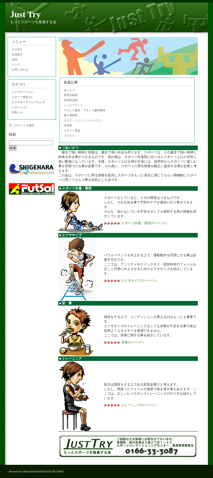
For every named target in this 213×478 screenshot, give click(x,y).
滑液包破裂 (71, 95)
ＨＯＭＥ (17, 49)
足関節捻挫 (71, 100)
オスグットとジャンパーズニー (83, 120)
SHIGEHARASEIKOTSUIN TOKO (43, 471)
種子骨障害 (71, 115)
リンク (16, 64)
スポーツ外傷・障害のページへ (135, 223)
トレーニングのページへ (130, 405)
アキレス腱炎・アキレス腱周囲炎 (84, 110)
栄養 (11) (17, 112)
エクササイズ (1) (22, 91)
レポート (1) (19, 107)
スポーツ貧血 (72, 130)
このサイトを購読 (23, 125)
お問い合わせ (20, 69)
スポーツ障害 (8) (22, 97)
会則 (14, 59)
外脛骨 (68, 125)
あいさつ (69, 89)
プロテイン (71, 135)
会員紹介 (17, 54)
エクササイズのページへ (130, 280)
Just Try (25, 14)
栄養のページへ (124, 342)
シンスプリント (73, 105)
